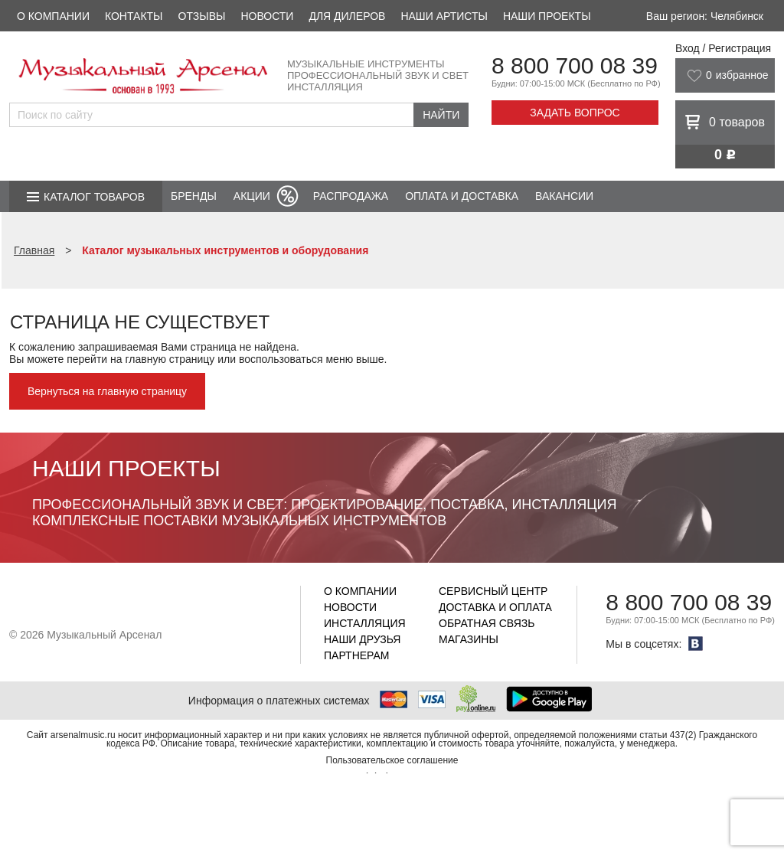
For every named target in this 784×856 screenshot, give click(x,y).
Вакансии (564, 196)
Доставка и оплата (495, 607)
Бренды (194, 196)
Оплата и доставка (461, 196)
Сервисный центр (493, 591)
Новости (266, 16)
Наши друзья (362, 639)
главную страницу (169, 359)
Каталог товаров (94, 197)
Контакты (134, 16)
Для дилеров (347, 16)
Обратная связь (486, 623)
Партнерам (357, 655)
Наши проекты (547, 16)
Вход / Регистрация (723, 48)
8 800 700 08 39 (575, 65)
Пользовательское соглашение (392, 760)
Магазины (468, 639)
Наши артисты (443, 16)
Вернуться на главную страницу (107, 391)
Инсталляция (365, 623)
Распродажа (350, 196)
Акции (252, 196)
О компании (53, 16)
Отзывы (202, 16)
